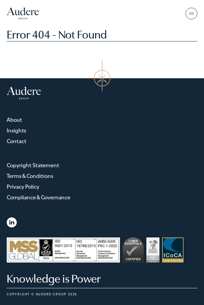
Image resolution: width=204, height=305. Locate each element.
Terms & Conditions (30, 175)
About (14, 119)
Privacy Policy (23, 186)
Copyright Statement (33, 165)
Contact (16, 140)
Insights (16, 130)
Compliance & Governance (38, 197)
